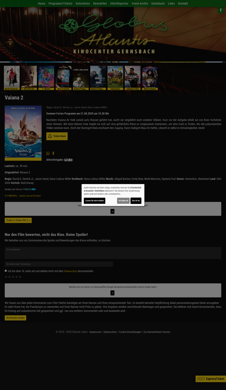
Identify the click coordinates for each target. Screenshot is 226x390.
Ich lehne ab (123, 201)
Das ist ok (136, 201)
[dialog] (113, 195)
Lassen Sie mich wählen (94, 201)
